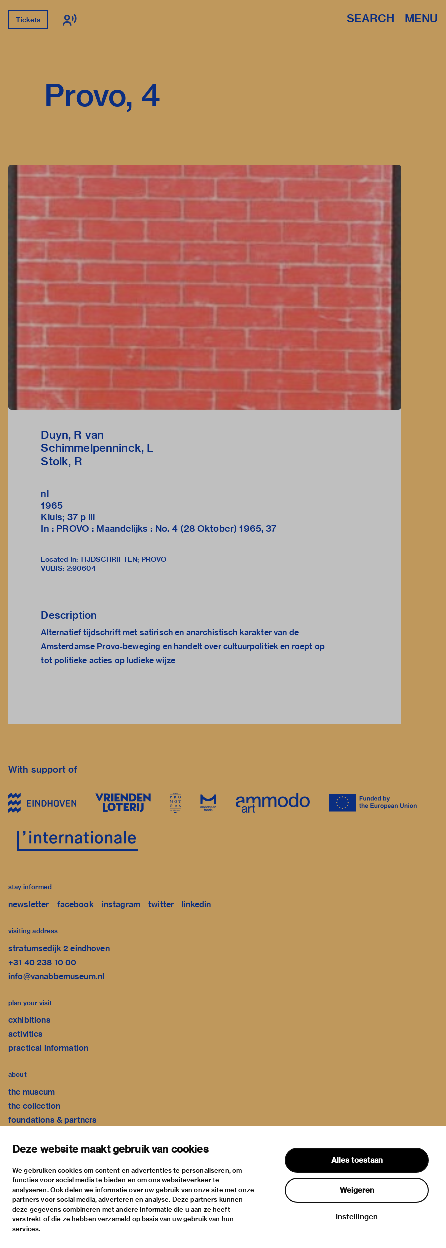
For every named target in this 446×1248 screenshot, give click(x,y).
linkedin (196, 904)
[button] (204, 287)
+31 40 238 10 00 (42, 962)
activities (25, 1034)
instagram (121, 904)
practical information (48, 1048)
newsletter (28, 904)
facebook (75, 904)
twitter (161, 904)
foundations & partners (52, 1120)
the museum (31, 1092)
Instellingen (357, 1217)
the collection (34, 1106)
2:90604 (81, 568)
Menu (421, 19)
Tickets (28, 19)
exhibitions (29, 1020)
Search (370, 19)
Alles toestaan (357, 1160)
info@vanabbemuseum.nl (56, 976)
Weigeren (357, 1190)
